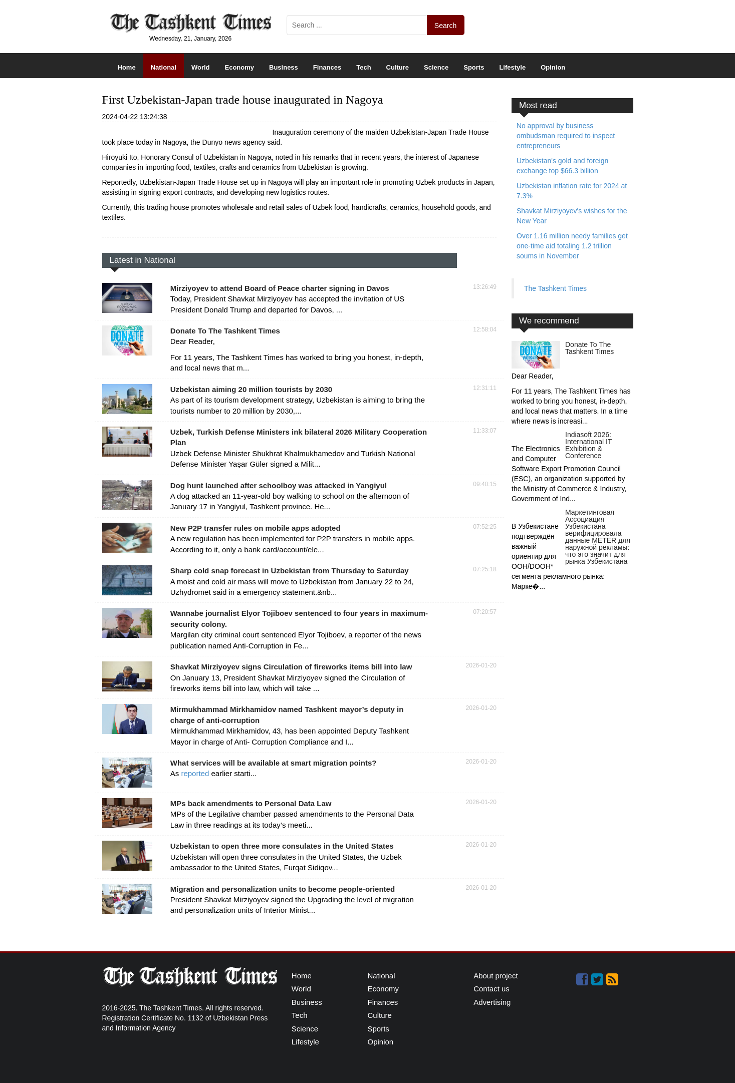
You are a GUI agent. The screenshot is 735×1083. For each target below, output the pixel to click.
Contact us (491, 988)
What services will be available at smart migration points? (273, 763)
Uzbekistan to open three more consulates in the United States (282, 846)
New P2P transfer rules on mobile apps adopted (255, 528)
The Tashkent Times (555, 288)
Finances (327, 67)
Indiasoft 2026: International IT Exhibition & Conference (588, 445)
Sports (473, 67)
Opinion (553, 67)
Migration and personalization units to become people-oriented (282, 889)
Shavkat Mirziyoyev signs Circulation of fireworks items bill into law (291, 666)
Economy (240, 67)
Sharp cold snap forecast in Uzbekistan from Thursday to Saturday (289, 570)
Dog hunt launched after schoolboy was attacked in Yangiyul (278, 485)
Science (436, 67)
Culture (397, 67)
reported (196, 773)
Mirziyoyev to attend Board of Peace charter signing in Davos (279, 288)
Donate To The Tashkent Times (225, 330)
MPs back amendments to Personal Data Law (251, 803)
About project (495, 975)
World (200, 67)
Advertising (492, 1002)
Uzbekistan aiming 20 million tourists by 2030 (251, 389)
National (163, 67)
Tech (363, 67)
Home (127, 67)
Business (283, 67)
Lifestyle (512, 67)
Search (445, 26)
